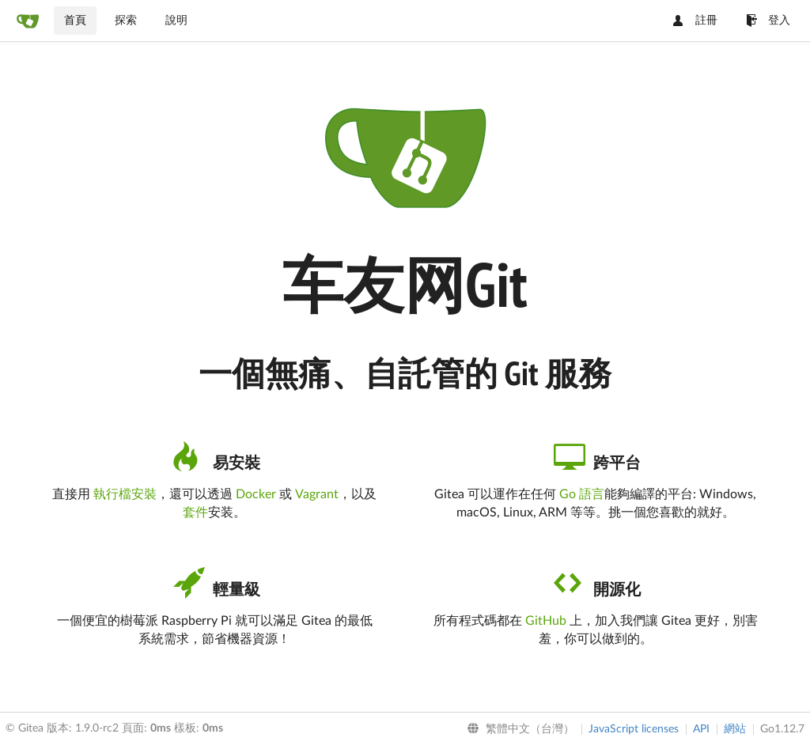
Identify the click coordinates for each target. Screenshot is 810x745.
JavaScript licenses (634, 729)
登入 (768, 20)
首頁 (75, 20)
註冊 (695, 20)
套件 (195, 512)
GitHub (545, 621)
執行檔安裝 (125, 494)
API (701, 729)
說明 (176, 20)
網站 (735, 729)
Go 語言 (581, 494)
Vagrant (317, 494)
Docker (256, 494)
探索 (126, 20)
